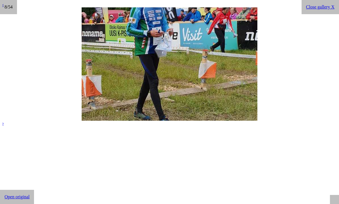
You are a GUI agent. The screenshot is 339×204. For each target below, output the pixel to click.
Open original (17, 196)
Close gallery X (320, 7)
